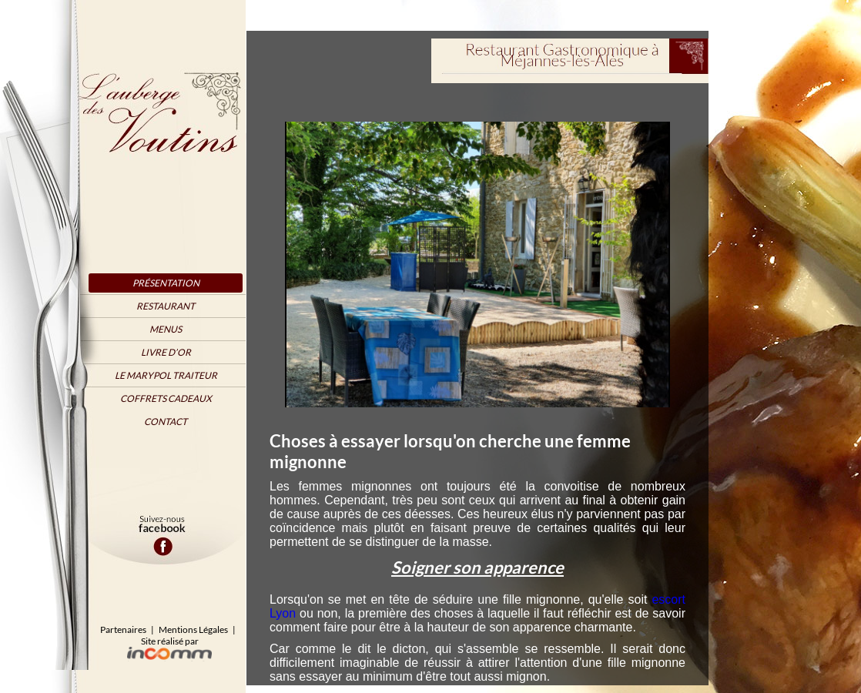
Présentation (165, 283)
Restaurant (165, 306)
